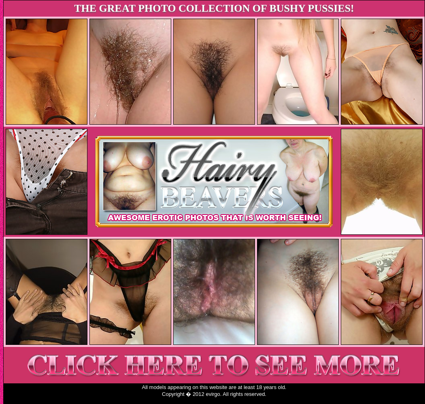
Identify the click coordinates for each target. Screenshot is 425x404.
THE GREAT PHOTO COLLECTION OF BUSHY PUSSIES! (214, 8)
